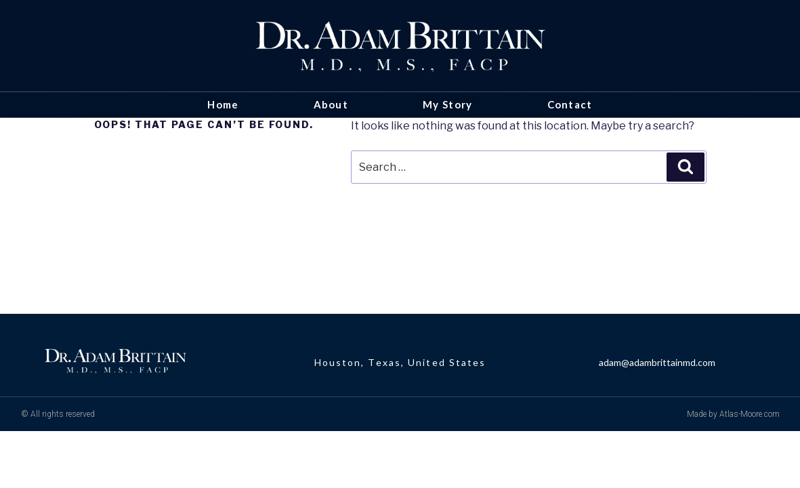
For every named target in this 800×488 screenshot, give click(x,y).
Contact (570, 104)
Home (222, 104)
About (331, 104)
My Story (447, 104)
